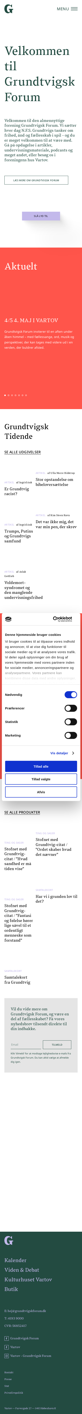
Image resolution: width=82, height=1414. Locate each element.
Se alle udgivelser (22, 452)
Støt (6, 1386)
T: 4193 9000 (14, 1318)
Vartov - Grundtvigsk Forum (27, 1356)
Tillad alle (40, 766)
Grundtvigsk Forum (21, 1338)
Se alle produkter (22, 813)
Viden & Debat (21, 1270)
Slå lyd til (41, 216)
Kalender (15, 1260)
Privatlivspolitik (13, 1393)
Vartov (12, 1347)
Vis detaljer (59, 753)
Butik (11, 1289)
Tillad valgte (40, 779)
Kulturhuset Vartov (28, 1279)
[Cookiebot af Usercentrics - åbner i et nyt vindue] (58, 619)
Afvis (41, 792)
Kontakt (8, 1372)
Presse (8, 1379)
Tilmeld (57, 1044)
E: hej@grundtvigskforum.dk (25, 1311)
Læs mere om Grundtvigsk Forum (36, 180)
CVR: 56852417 (15, 1326)
